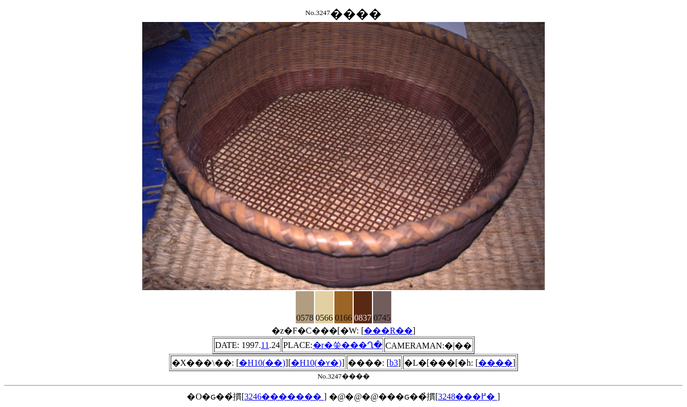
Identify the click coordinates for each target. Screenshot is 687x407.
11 (265, 345)
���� (495, 362)
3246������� (284, 396)
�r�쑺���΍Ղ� (347, 345)
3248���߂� (467, 396)
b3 (394, 362)
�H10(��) (262, 362)
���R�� (388, 330)
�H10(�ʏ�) (316, 362)
